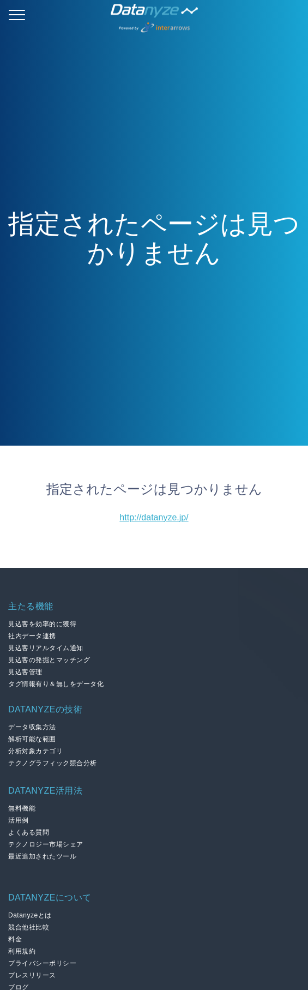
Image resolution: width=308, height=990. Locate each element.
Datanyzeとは (30, 915)
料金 (15, 939)
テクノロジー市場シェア (45, 844)
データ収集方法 (32, 727)
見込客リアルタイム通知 (45, 648)
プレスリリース (32, 975)
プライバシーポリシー (42, 963)
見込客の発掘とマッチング (49, 660)
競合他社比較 (28, 927)
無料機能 (21, 808)
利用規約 (21, 951)
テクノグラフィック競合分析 (52, 763)
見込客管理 (25, 672)
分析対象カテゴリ (35, 751)
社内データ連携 (32, 636)
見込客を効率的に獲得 (42, 624)
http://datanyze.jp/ (153, 517)
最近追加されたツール (42, 856)
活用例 (18, 820)
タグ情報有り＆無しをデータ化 (56, 684)
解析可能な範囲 (32, 739)
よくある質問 (28, 832)
